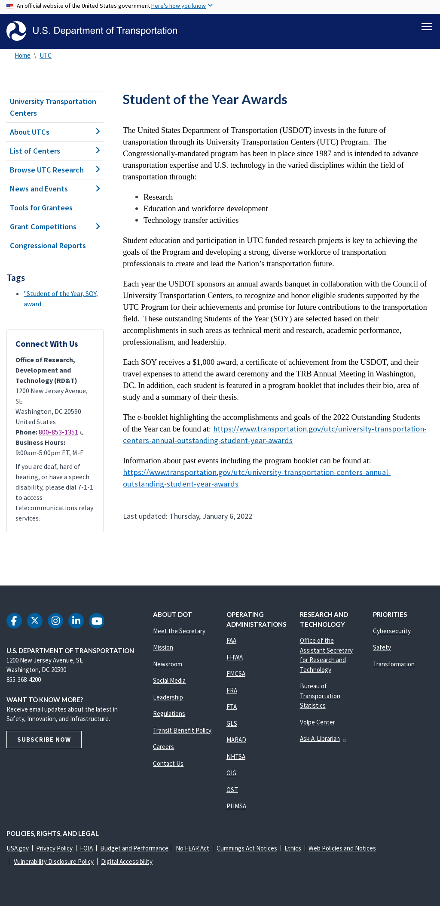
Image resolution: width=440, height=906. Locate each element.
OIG (231, 773)
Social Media (169, 680)
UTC (46, 55)
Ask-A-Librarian (324, 738)
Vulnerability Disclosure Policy (54, 861)
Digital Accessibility (127, 861)
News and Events (55, 189)
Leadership (168, 697)
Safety (382, 647)
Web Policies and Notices (342, 848)
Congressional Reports (48, 245)
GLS (231, 723)
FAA (231, 640)
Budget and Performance (134, 848)
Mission (163, 647)
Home (23, 55)
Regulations (169, 713)
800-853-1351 (61, 432)
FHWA (234, 657)
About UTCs (55, 132)
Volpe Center (317, 722)
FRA (231, 690)
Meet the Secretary (179, 631)
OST (232, 790)
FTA (231, 707)
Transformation (394, 664)
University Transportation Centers (53, 107)
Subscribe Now (44, 739)
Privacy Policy (54, 848)
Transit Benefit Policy (182, 730)
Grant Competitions (55, 226)
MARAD (236, 740)
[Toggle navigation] (427, 26)
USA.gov (17, 848)
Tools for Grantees (41, 208)
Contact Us (168, 763)
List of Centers (55, 151)
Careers (163, 747)
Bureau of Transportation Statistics (320, 695)
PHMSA (236, 806)
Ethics (292, 848)
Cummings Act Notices (247, 848)
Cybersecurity (392, 631)
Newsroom (167, 664)
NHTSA (235, 756)
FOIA (86, 848)
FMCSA (235, 673)
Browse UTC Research (55, 170)
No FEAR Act (192, 848)
